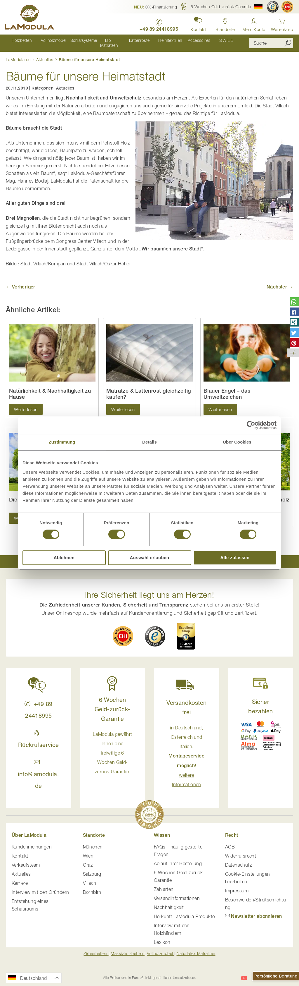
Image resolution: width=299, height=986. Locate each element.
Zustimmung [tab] (62, 441)
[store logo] (30, 18)
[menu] (123, 41)
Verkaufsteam (26, 860)
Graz (88, 860)
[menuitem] (20, 41)
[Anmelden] (253, 23)
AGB (230, 841)
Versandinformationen (177, 893)
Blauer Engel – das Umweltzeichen (227, 389)
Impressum (237, 885)
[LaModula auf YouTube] (244, 973)
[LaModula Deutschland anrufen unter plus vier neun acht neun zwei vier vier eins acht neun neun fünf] (156, 24)
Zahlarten (164, 884)
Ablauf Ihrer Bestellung (178, 858)
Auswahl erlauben (149, 557)
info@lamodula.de (38, 769)
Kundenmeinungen (32, 841)
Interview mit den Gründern (40, 887)
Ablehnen (64, 557)
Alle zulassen (234, 557)
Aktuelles (45, 54)
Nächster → (280, 282)
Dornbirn (92, 887)
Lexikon (162, 937)
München (93, 841)
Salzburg (92, 869)
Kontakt (20, 850)
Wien (88, 850)
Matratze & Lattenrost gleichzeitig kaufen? (148, 389)
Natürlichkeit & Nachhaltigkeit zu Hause (50, 389)
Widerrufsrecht (240, 850)
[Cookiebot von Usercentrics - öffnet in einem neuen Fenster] (251, 425)
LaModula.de (19, 54)
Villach (89, 878)
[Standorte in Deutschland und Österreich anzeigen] (224, 23)
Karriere (20, 878)
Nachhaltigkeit (169, 902)
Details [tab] (149, 441)
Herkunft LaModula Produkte (184, 911)
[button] (155, 7)
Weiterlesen (25, 404)
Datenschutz (238, 860)
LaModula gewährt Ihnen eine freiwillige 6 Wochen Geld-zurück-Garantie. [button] (112, 748)
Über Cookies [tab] (237, 441)
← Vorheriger (20, 282)
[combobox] (271, 40)
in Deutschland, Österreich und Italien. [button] (186, 751)
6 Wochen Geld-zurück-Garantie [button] (113, 704)
